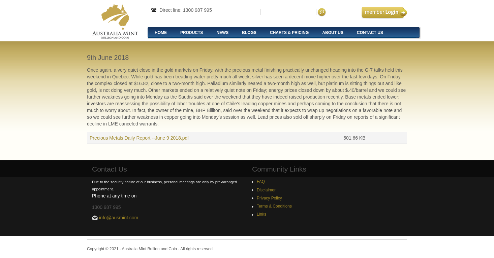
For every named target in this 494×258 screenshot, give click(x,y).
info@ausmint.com (118, 217)
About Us (332, 32)
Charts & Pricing (289, 32)
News (222, 32)
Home (161, 32)
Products (191, 32)
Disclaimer (266, 190)
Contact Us (370, 32)
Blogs (249, 32)
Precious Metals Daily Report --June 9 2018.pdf (139, 138)
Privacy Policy (269, 198)
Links (261, 214)
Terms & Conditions (274, 206)
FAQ (261, 181)
